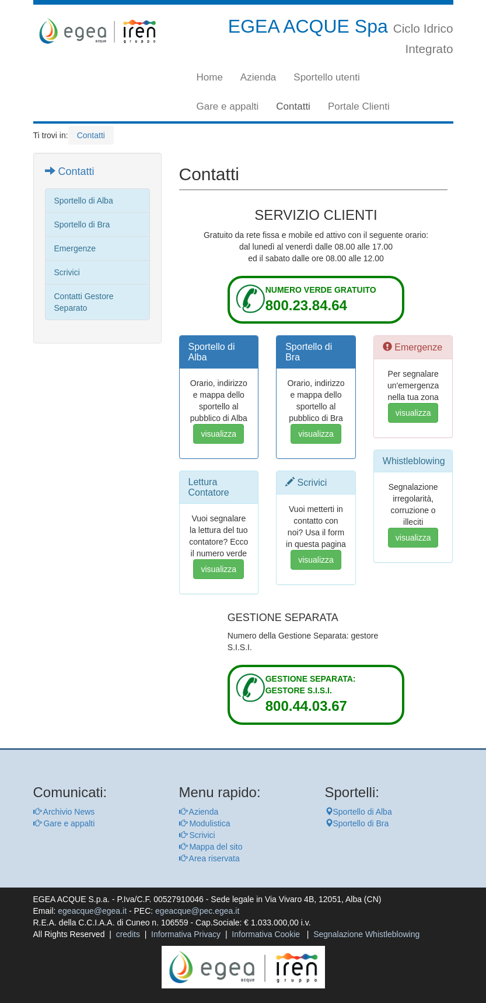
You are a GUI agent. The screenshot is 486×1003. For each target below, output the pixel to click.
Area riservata (209, 858)
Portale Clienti (359, 106)
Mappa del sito (211, 846)
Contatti (293, 106)
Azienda (258, 77)
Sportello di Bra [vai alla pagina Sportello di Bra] (82, 224)
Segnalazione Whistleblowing (366, 934)
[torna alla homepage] (97, 31)
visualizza (218, 434)
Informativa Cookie (266, 934)
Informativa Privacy (186, 934)
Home (210, 77)
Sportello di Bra (357, 823)
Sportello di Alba (358, 811)
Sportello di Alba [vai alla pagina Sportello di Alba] (83, 200)
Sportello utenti (326, 77)
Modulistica (204, 823)
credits (128, 934)
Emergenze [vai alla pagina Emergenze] (75, 248)
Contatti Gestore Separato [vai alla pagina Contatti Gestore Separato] (84, 302)
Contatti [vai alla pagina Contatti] (70, 171)
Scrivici (197, 835)
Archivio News (64, 811)
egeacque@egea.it (92, 911)
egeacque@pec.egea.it (197, 911)
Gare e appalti (228, 106)
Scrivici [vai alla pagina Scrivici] (67, 272)
